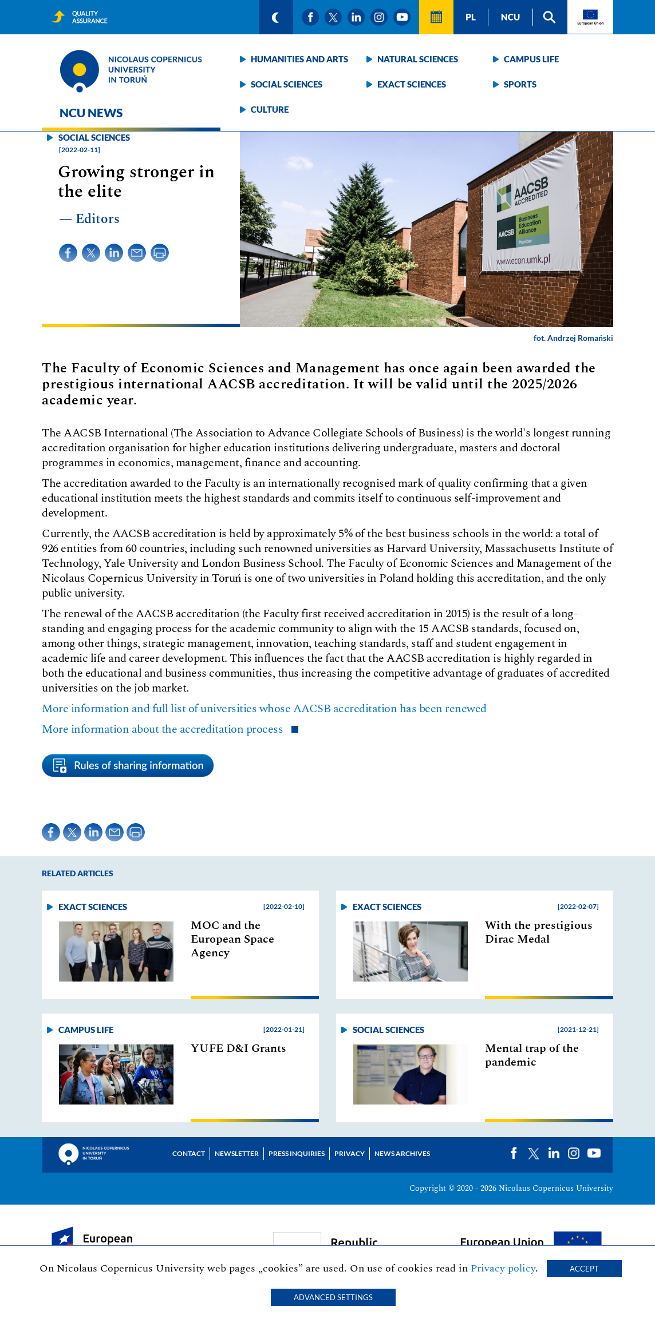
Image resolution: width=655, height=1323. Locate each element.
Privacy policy (503, 1268)
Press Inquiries (297, 1153)
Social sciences (286, 84)
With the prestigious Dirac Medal (539, 932)
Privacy (349, 1153)
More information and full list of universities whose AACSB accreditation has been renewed (264, 708)
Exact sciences (411, 84)
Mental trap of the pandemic (532, 1055)
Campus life (531, 59)
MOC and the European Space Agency (232, 939)
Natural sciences (417, 59)
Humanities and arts (299, 59)
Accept (584, 1268)
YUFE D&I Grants (238, 1048)
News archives (402, 1153)
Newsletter (237, 1153)
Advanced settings (333, 1297)
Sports (520, 84)
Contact (188, 1153)
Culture (270, 109)
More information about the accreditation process (164, 729)
